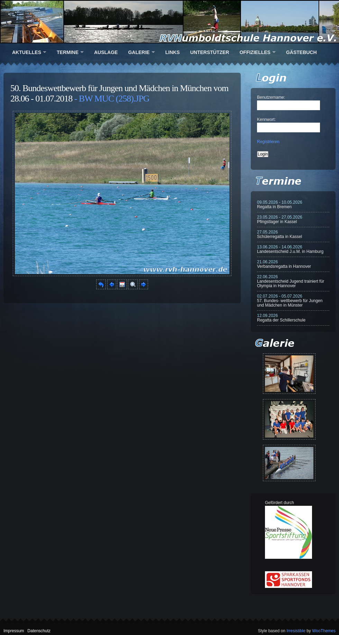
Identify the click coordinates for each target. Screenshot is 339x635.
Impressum (13, 630)
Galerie (138, 52)
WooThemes (324, 630)
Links (172, 52)
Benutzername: (271, 97)
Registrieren (268, 141)
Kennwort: (266, 119)
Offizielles (254, 52)
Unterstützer (209, 52)
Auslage (106, 52)
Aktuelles (26, 52)
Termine (68, 52)
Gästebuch (301, 52)
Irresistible (295, 630)
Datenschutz (39, 630)
